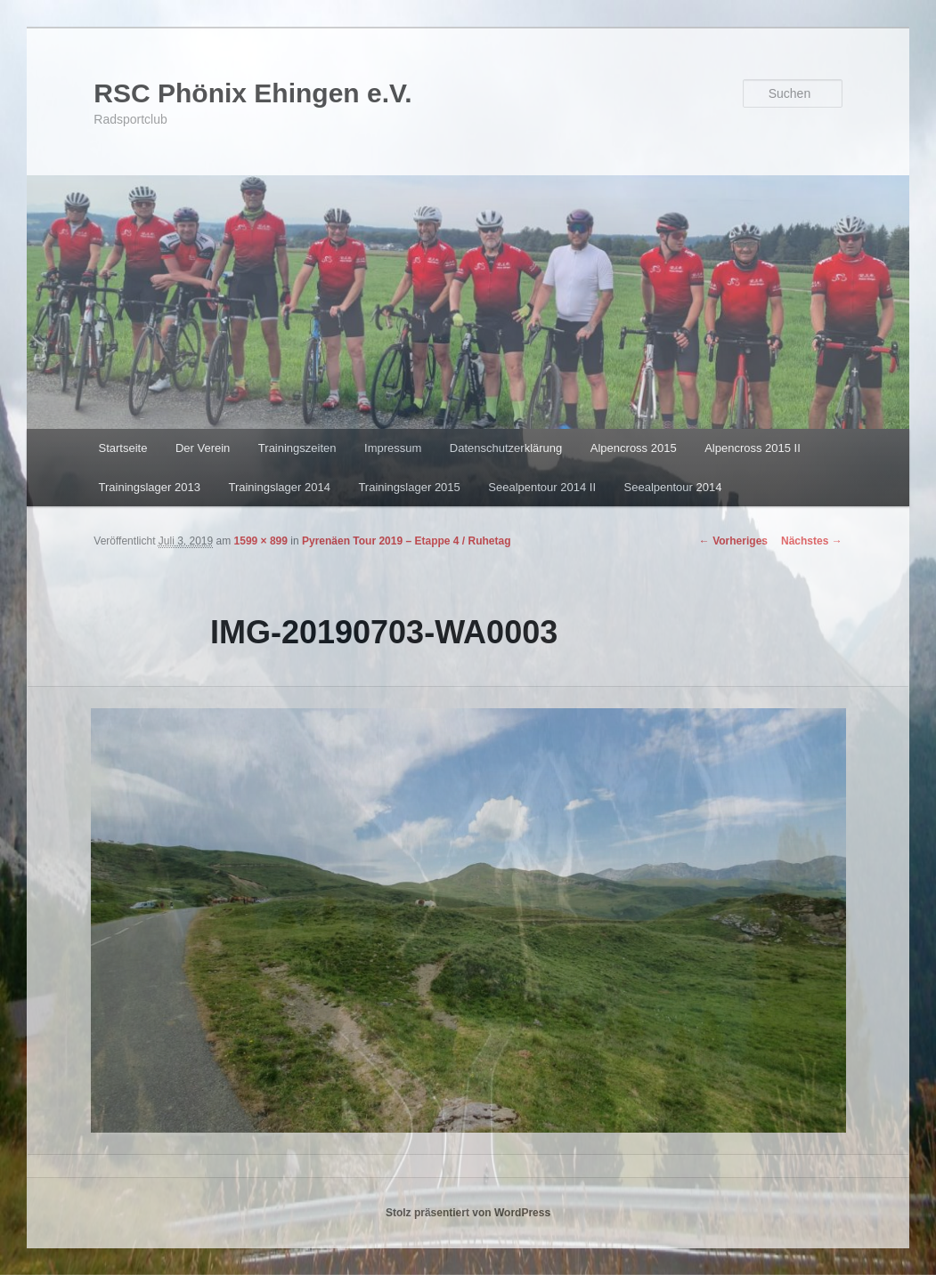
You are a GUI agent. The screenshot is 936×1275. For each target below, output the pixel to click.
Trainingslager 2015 (409, 487)
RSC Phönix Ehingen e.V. (252, 93)
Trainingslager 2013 (149, 487)
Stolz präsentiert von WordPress (468, 1212)
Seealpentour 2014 (673, 487)
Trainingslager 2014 (279, 487)
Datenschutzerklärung (506, 448)
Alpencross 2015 (633, 448)
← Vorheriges (733, 541)
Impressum (392, 448)
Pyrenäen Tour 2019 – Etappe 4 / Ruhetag (406, 541)
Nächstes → (811, 541)
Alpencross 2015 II (752, 448)
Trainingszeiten (297, 448)
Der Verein (202, 448)
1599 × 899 (261, 541)
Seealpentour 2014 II (542, 487)
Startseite (123, 448)
